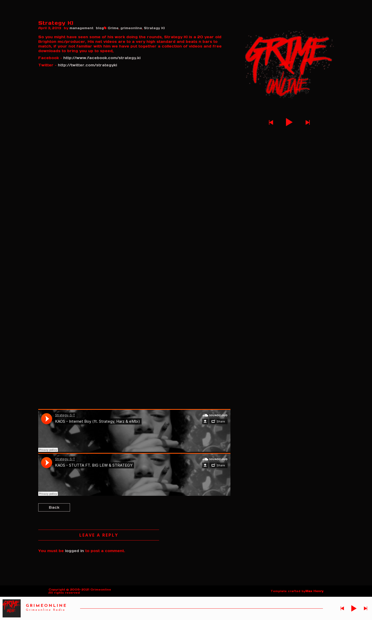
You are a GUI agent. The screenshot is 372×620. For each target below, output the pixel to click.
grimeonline (131, 28)
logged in (74, 550)
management (81, 28)
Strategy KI (154, 28)
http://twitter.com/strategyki (87, 65)
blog (100, 28)
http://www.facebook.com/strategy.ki (102, 58)
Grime (113, 28)
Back (54, 507)
